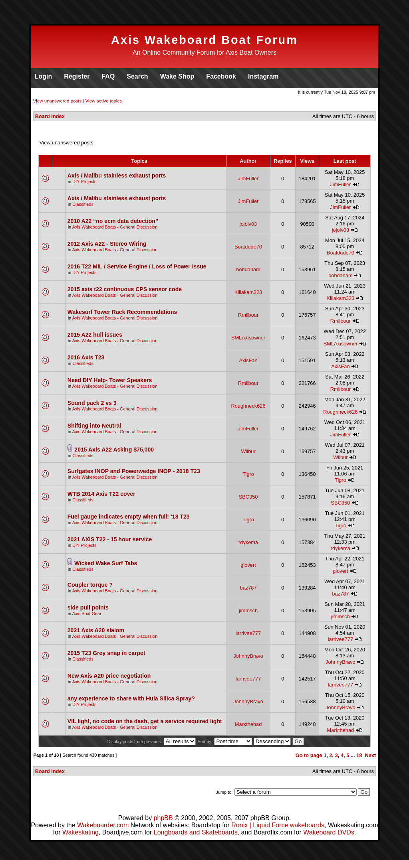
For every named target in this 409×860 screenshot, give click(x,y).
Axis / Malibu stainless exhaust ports (117, 175)
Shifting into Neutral (94, 425)
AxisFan (248, 360)
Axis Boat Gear (86, 613)
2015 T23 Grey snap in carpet (106, 653)
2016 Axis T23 (86, 357)
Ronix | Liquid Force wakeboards (277, 825)
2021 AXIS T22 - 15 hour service (110, 539)
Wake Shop (177, 76)
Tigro (248, 474)
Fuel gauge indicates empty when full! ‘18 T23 (129, 516)
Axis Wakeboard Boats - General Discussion (115, 227)
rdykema (248, 542)
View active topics (103, 101)
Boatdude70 (248, 247)
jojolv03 (248, 224)
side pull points (88, 607)
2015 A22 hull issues (95, 334)
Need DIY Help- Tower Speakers (110, 380)
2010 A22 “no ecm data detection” (113, 221)
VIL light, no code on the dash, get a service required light (145, 721)
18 (359, 755)
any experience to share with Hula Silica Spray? (131, 698)
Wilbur (248, 451)
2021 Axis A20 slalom (96, 630)
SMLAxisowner (248, 338)
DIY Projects (84, 181)
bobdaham (248, 269)
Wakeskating (80, 832)
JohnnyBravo (248, 656)
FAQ (108, 76)
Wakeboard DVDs (328, 832)
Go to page (309, 755)
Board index (50, 116)
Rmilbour (248, 315)
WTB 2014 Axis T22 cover (101, 494)
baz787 (248, 588)
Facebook (221, 76)
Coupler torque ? (90, 585)
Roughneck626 (248, 406)
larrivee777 (248, 633)
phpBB (163, 818)
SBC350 (248, 497)
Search (137, 76)
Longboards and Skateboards (196, 832)
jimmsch (248, 610)
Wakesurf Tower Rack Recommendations (122, 312)
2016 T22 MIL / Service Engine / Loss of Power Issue (137, 266)
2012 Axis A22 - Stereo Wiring (107, 244)
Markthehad (248, 724)
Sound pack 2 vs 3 (92, 403)
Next (370, 755)
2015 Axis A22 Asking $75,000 (114, 449)
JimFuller (248, 178)
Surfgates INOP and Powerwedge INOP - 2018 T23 (134, 471)
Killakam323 (248, 292)
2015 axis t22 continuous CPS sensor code (125, 289)
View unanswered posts (57, 101)
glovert (248, 565)
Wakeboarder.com (103, 825)
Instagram (263, 76)
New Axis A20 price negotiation (109, 676)
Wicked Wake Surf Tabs (105, 563)
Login (43, 76)
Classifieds (82, 204)
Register (76, 76)
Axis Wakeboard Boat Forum (204, 40)
